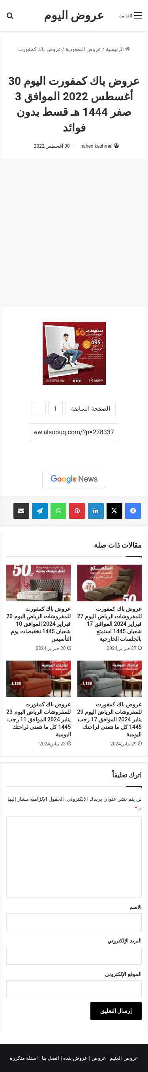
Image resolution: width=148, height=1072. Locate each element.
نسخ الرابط (74, 450)
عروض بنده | (75, 1058)
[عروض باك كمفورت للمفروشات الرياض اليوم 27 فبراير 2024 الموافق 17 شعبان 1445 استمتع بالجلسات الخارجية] (109, 583)
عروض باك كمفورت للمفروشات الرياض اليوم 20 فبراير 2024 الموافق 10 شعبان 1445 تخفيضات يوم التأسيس (38, 624)
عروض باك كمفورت (39, 49)
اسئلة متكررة (24, 1058)
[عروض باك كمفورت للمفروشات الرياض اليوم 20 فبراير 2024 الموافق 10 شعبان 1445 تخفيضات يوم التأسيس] (38, 583)
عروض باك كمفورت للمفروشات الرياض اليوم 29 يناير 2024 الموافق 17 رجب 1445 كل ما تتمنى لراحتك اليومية (109, 719)
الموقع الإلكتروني (123, 974)
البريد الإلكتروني (124, 941)
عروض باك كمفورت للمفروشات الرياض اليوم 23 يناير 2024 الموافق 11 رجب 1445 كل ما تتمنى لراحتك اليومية (38, 719)
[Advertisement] (74, 233)
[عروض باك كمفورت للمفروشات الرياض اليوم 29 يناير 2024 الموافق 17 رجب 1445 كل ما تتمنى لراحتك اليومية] (109, 679)
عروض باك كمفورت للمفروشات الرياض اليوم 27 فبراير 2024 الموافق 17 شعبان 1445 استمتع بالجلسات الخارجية (109, 624)
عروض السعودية (83, 49)
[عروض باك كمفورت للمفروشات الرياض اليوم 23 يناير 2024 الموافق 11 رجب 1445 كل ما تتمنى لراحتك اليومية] (38, 679)
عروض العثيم (123, 1058)
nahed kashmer (97, 146)
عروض (98, 1058)
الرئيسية (118, 49)
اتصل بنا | (50, 1058)
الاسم (135, 907)
